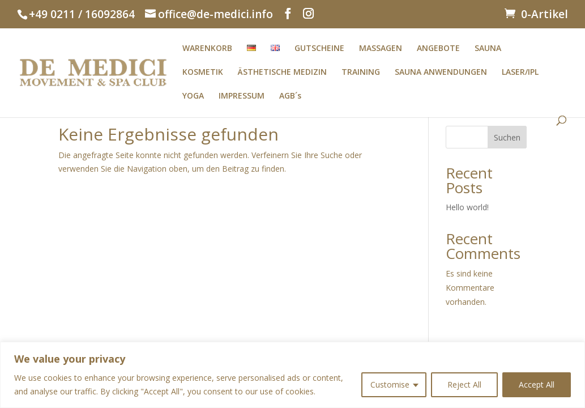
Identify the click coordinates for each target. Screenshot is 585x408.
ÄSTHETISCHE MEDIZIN (282, 72)
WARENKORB (207, 48)
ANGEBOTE (438, 48)
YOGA (193, 96)
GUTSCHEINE (319, 48)
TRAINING (360, 72)
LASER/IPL (520, 72)
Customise (389, 384)
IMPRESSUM (241, 96)
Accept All (536, 384)
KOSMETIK (202, 72)
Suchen (507, 137)
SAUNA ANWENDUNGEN (441, 72)
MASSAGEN (380, 48)
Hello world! (467, 207)
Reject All (464, 384)
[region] (292, 375)
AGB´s (290, 96)
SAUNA (488, 48)
